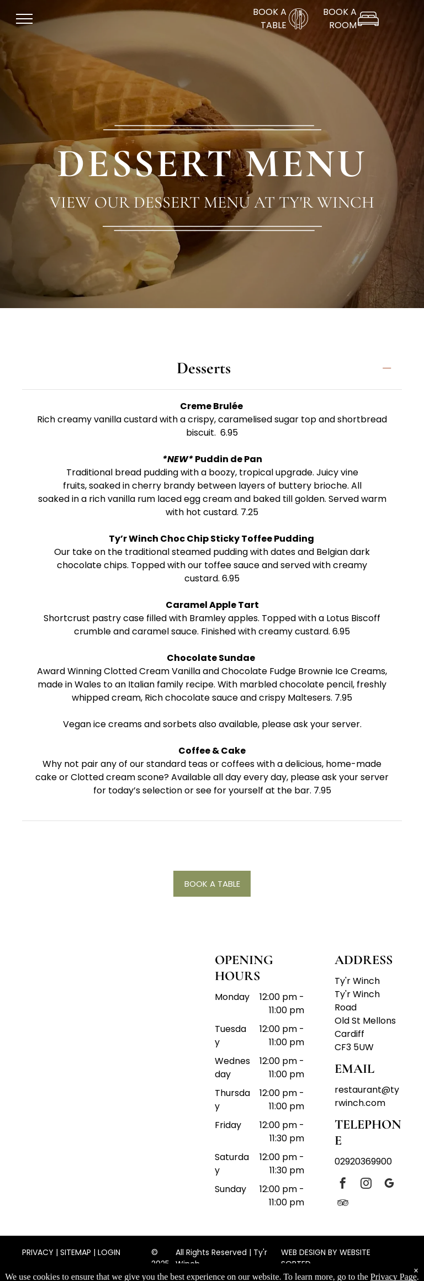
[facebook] (343, 1184)
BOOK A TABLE (270, 18)
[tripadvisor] (343, 1204)
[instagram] (366, 1184)
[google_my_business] (389, 1184)
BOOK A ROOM (340, 18)
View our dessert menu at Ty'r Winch (212, 202)
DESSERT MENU (212, 163)
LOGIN (109, 1252)
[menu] (24, 18)
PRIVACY (38, 1252)
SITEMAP (75, 1252)
